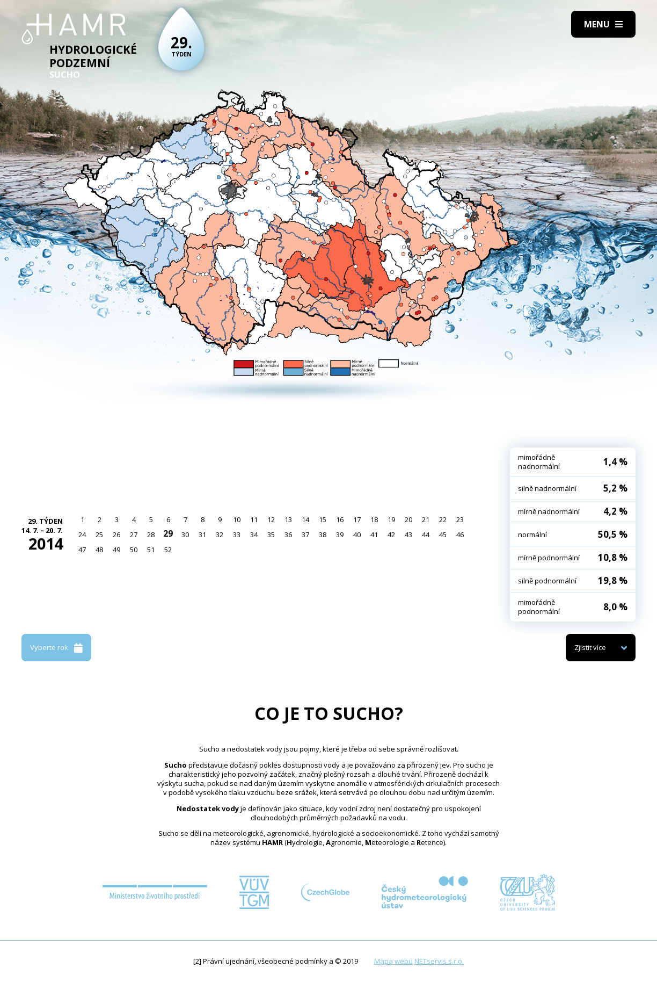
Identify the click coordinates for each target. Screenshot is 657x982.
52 (168, 549)
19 (391, 519)
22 (443, 519)
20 (408, 519)
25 (99, 534)
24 (82, 534)
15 (322, 519)
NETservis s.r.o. (439, 961)
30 (185, 534)
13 (288, 519)
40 (357, 534)
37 (305, 534)
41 (374, 534)
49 (116, 549)
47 (82, 549)
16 (340, 519)
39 (340, 534)
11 (254, 519)
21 (425, 519)
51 (151, 549)
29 (168, 533)
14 (305, 519)
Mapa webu (393, 961)
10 (236, 519)
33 (236, 534)
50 (133, 549)
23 (460, 519)
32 (219, 534)
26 (116, 534)
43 (408, 534)
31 (202, 534)
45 (443, 534)
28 (151, 534)
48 (99, 549)
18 (374, 519)
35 (271, 534)
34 (254, 534)
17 (357, 519)
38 (322, 534)
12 (271, 519)
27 (133, 534)
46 (460, 534)
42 (391, 534)
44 (425, 534)
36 (288, 534)
